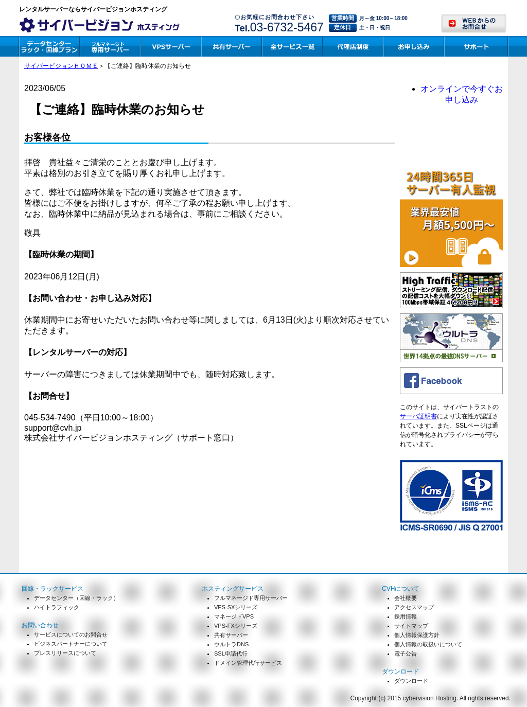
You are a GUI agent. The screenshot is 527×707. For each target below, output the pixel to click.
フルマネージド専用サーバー (251, 598)
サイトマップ (411, 626)
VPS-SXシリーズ (235, 607)
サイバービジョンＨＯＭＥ (61, 65)
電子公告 (405, 653)
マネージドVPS (234, 616)
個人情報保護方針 (417, 635)
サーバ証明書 (418, 416)
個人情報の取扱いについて (428, 644)
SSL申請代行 (231, 653)
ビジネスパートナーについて (71, 644)
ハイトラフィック (56, 607)
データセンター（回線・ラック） (76, 598)
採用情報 (405, 616)
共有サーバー (231, 635)
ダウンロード (411, 681)
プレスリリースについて (65, 653)
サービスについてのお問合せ (71, 634)
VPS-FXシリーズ (235, 626)
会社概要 (405, 598)
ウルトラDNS (231, 644)
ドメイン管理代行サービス (248, 663)
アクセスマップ (414, 607)
